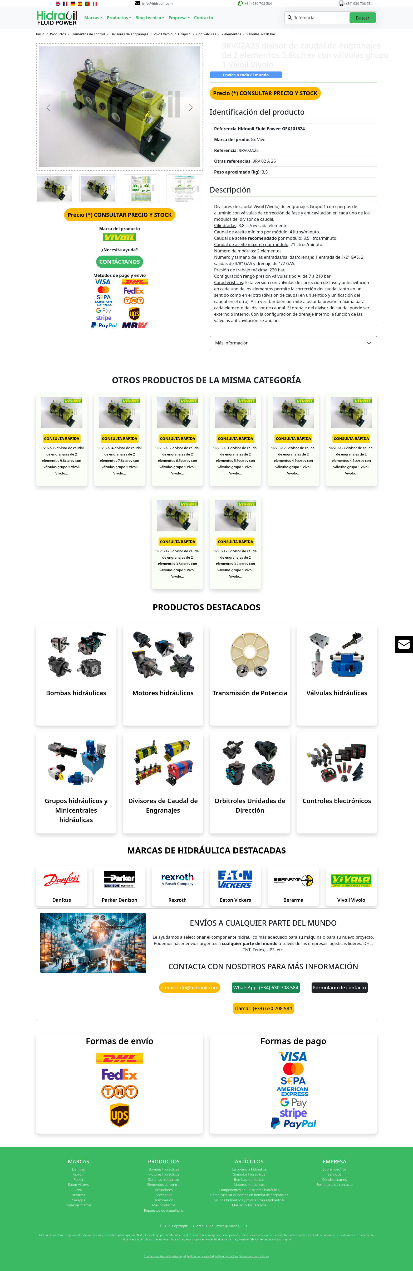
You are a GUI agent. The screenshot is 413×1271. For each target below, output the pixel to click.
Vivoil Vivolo (163, 34)
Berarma (293, 900)
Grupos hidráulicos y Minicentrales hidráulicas (76, 810)
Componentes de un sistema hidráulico (249, 1189)
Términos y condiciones (254, 1256)
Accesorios (163, 1194)
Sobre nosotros (334, 1169)
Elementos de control (88, 34)
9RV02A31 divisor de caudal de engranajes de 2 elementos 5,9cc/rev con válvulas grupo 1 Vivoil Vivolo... (235, 460)
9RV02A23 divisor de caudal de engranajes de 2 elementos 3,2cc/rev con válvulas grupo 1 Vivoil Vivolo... (235, 564)
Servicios (334, 1174)
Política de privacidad (200, 1256)
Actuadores (164, 1189)
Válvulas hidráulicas (337, 692)
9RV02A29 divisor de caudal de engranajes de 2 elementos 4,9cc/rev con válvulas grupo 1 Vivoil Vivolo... (293, 460)
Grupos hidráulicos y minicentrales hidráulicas (249, 1200)
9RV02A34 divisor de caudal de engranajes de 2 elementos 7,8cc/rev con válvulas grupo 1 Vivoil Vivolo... (119, 460)
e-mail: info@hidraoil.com (190, 987)
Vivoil (78, 1189)
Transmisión (163, 1200)
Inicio (40, 34)
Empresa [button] (178, 18)
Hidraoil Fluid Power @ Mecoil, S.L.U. (221, 1226)
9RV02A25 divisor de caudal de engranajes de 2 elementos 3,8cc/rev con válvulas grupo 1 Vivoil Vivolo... (177, 564)
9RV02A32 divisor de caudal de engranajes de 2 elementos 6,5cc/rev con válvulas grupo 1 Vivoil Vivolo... (177, 460)
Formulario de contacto (339, 987)
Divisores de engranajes (129, 34)
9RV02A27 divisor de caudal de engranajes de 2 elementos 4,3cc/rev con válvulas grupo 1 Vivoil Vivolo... (351, 460)
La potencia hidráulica (249, 1169)
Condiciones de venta (157, 1256)
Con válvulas (206, 34)
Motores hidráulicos (163, 692)
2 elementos (231, 34)
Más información (231, 343)
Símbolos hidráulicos (249, 1174)
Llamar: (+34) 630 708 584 (263, 1008)
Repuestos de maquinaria (164, 1210)
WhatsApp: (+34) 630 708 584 (265, 987)
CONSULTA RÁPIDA (61, 438)
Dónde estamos (334, 1179)
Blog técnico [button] (148, 18)
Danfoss (61, 900)
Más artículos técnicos (249, 1205)
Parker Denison (119, 900)
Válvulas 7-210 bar (261, 34)
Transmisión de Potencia (249, 692)
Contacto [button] (203, 18)
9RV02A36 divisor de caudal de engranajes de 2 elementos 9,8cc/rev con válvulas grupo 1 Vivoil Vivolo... (62, 460)
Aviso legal (179, 1256)
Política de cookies (226, 1256)
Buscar (362, 18)
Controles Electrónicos (337, 800)
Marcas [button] (91, 18)
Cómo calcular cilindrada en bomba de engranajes (249, 1194)
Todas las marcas (78, 1205)
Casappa (78, 1200)
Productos (58, 34)
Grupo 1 (184, 34)
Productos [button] (117, 18)
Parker (78, 1179)
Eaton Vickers (235, 900)
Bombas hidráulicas (76, 692)
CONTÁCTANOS (119, 261)
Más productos (163, 1205)
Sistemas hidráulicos (164, 1179)
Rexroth (177, 900)
